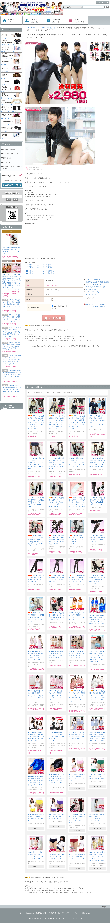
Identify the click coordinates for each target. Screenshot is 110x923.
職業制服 (3, 65)
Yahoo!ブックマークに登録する (96, 304)
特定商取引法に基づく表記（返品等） (98, 282)
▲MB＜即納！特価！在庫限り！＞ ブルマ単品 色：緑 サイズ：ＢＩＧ (97, 776)
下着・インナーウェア (8, 105)
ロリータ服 (4, 71)
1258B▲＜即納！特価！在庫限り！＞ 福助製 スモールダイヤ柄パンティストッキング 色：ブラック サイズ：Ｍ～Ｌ (57, 540)
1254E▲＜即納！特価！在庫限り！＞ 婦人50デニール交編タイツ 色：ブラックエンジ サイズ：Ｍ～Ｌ (97, 579)
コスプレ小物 (5, 118)
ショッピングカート (77, 20)
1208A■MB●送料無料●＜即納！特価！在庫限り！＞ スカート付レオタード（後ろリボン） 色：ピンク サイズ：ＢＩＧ (36, 655)
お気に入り (89, 298)
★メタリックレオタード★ (48, 28)
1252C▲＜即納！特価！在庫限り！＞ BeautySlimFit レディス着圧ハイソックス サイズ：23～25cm (76, 462)
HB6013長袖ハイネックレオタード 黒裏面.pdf (39, 273)
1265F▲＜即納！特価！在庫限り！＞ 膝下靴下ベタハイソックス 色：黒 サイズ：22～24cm (36, 502)
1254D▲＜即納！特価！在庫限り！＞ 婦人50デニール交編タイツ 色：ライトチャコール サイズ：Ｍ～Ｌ (36, 617)
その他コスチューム (7, 91)
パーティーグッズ (6, 125)
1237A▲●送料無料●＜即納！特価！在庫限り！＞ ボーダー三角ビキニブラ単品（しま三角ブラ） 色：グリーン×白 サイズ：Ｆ (11, 332)
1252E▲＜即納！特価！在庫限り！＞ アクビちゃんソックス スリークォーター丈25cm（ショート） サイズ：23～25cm (77, 502)
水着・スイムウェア (7, 98)
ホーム (11, 20)
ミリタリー (4, 78)
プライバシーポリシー (73, 913)
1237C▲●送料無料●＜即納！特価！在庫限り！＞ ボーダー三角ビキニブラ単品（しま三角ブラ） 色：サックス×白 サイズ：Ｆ (11, 360)
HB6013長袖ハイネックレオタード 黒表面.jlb (39, 265)
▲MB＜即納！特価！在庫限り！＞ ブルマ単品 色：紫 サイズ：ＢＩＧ (56, 816)
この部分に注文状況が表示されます (67, 364)
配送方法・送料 (41, 913)
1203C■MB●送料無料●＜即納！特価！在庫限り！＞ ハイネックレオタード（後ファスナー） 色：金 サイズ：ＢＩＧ (97, 856)
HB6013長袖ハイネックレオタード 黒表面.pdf (39, 267)
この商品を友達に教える (93, 284)
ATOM (11, 407)
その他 (3, 138)
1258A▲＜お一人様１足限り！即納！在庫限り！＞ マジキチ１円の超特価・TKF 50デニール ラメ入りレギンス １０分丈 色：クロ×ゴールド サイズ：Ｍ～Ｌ (36, 422)
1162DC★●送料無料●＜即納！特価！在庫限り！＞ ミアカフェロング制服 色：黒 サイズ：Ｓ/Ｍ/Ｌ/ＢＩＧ (57, 737)
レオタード (34, 28)
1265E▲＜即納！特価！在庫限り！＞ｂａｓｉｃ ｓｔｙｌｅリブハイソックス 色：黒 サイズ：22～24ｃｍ (57, 502)
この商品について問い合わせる (95, 287)
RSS (10, 405)
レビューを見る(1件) (92, 292)
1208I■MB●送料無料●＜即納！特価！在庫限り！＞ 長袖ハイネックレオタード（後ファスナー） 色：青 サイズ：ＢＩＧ (97, 619)
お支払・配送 (33, 20)
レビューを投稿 (91, 294)
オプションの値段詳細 (93, 279)
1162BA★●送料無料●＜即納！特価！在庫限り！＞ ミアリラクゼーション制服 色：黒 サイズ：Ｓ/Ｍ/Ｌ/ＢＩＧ (36, 737)
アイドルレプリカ (6, 58)
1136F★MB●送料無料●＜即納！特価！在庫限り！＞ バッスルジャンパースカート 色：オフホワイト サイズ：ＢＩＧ (97, 695)
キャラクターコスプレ (8, 51)
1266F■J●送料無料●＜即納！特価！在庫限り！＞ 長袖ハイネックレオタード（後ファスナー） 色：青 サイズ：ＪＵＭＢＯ (36, 781)
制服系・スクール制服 (8, 45)
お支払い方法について (10, 149)
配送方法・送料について (10, 153)
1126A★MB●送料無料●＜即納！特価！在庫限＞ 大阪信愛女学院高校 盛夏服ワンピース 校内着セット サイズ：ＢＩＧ (97, 737)
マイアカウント (103, 2)
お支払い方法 (30, 913)
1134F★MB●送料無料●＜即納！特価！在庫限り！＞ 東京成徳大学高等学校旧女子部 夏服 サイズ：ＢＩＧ (11, 304)
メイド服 (3, 38)
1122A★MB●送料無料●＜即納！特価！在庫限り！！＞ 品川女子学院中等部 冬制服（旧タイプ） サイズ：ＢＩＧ (7, 283)
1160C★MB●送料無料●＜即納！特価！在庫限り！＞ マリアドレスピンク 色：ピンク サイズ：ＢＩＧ (57, 695)
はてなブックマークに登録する (95, 306)
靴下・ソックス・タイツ (8, 111)
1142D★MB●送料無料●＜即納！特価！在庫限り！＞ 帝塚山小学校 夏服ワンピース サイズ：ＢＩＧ (77, 737)
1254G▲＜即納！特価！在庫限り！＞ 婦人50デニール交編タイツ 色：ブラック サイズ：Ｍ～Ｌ (77, 818)
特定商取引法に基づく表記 (56, 913)
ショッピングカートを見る (12, 185)
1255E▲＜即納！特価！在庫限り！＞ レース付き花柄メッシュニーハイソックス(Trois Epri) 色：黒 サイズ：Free (97, 462)
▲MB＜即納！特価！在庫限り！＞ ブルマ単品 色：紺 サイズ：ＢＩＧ (56, 856)
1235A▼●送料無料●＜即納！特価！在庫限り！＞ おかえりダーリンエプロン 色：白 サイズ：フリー (36, 695)
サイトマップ (7, 162)
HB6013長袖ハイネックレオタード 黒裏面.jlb (39, 271)
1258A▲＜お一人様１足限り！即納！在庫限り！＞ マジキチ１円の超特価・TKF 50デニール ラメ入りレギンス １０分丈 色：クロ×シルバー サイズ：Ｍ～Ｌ (57, 422)
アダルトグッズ (5, 131)
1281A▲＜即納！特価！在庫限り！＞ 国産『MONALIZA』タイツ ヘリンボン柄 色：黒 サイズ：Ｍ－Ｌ (77, 540)
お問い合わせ (55, 20)
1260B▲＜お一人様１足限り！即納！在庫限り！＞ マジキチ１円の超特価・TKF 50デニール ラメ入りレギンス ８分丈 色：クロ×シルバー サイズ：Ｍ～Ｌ (77, 422)
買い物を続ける (91, 289)
